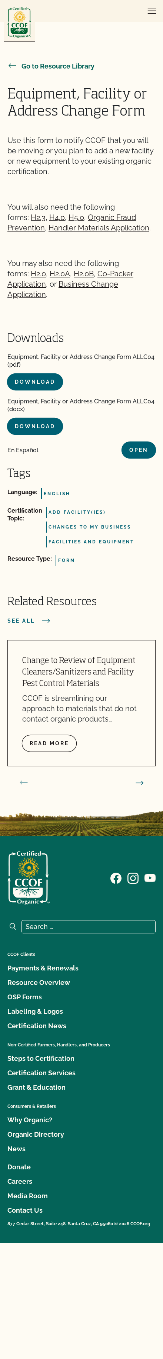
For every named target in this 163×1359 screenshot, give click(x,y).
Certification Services (41, 1073)
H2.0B (84, 273)
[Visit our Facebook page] (116, 877)
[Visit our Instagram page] (133, 877)
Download (35, 382)
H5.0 (76, 217)
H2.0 (38, 273)
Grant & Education (36, 1087)
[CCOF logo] (19, 23)
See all (29, 621)
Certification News (36, 1026)
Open (138, 450)
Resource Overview (38, 982)
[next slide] (140, 783)
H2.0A (60, 273)
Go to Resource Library (50, 66)
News (16, 1149)
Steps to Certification (40, 1058)
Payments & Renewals (43, 968)
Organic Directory (35, 1134)
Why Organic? (29, 1120)
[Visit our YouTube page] (150, 877)
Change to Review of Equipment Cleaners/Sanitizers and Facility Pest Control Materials (79, 672)
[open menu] (151, 11)
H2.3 (38, 217)
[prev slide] (24, 783)
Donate (19, 1167)
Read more (49, 743)
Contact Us (25, 1210)
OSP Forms (24, 997)
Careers (19, 1181)
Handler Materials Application (99, 227)
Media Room (27, 1196)
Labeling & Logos (35, 1011)
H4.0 (57, 217)
